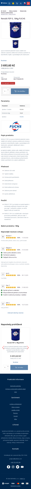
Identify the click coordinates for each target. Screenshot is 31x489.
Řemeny (15, 413)
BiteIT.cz (22, 478)
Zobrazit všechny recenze (15, 313)
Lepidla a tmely (15, 410)
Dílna (15, 419)
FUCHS (21, 117)
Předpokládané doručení (7, 72)
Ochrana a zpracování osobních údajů (15, 389)
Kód (2, 77)
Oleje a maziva (16, 407)
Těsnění (15, 416)
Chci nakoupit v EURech (8, 83)
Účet (15, 392)
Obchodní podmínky (15, 386)
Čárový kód (17, 77)
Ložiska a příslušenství (15, 404)
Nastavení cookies (15, 486)
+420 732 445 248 (15, 462)
